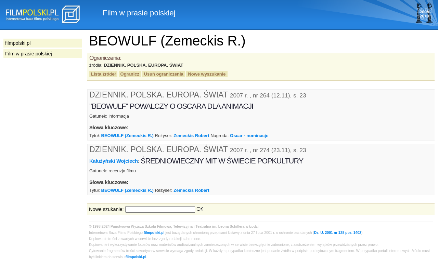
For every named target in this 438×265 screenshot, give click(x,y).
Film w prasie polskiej (28, 53)
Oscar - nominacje (249, 135)
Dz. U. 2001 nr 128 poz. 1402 (337, 233)
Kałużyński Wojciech (113, 161)
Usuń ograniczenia (163, 74)
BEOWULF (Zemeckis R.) (127, 135)
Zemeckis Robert (191, 135)
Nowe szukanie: (106, 209)
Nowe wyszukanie (207, 74)
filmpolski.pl (154, 233)
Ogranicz (129, 74)
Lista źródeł (103, 74)
